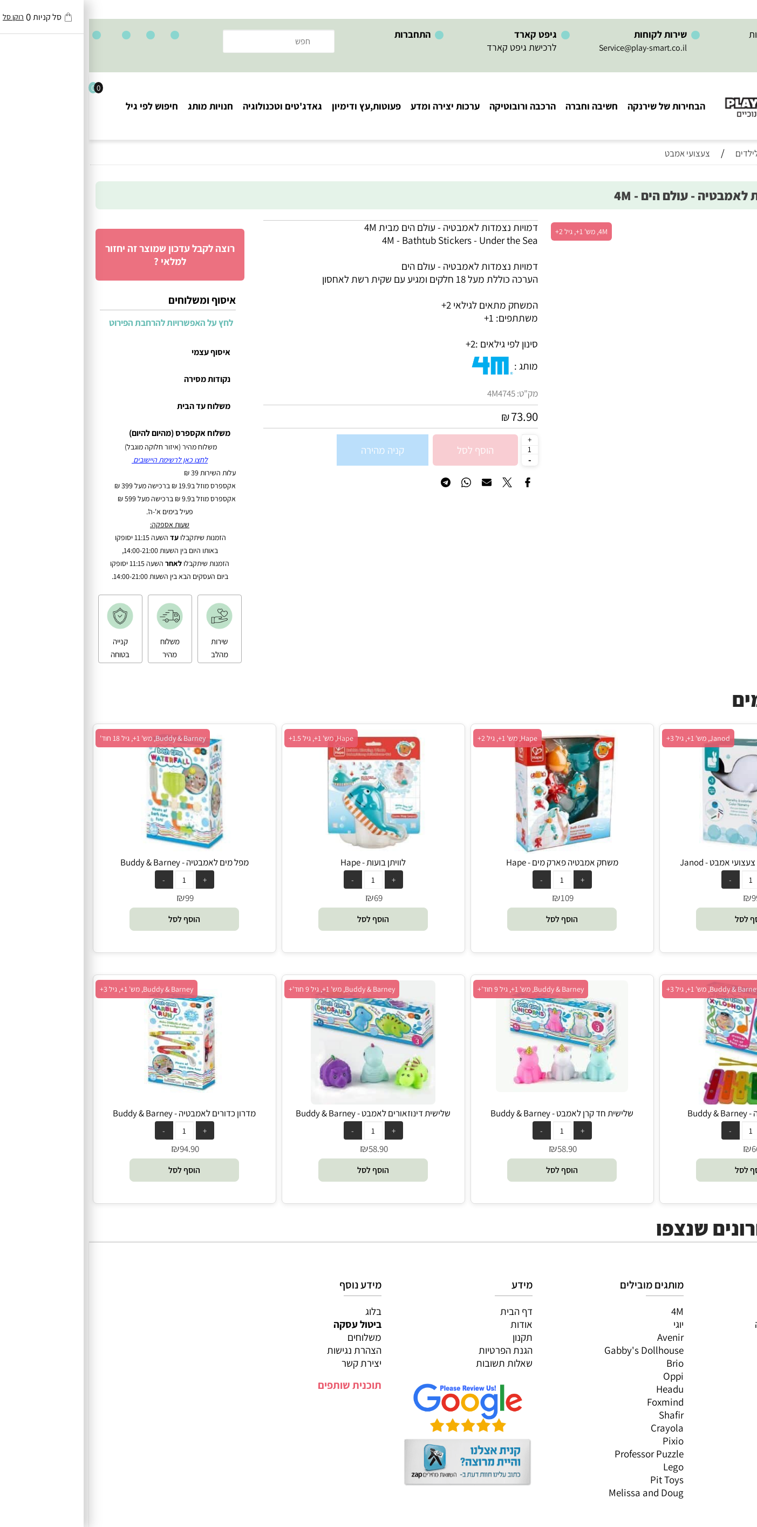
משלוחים (275, 1337)
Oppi (584, 1375)
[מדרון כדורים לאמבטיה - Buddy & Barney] (95, 1095)
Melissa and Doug (557, 1492)
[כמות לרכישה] (441, 449)
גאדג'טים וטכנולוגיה (193, 106)
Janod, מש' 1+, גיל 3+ (609, 738)
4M (588, 1311)
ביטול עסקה (268, 1324)
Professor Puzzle (560, 1453)
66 (667, 1149)
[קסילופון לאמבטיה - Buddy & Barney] (661, 1100)
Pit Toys (578, 1479)
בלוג (284, 1311)
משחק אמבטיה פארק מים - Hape (473, 862)
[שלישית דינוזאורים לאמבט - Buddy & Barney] (284, 1100)
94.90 (100, 1149)
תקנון (434, 1337)
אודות (432, 1324)
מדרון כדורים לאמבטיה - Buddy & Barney (95, 1113)
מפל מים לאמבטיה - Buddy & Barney (95, 862)
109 (478, 898)
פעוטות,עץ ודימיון (277, 106)
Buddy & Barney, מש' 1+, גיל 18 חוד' (64, 738)
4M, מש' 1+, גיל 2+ (492, 231)
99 (667, 898)
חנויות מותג (121, 106)
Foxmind (576, 1401)
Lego (584, 1466)
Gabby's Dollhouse (555, 1350)
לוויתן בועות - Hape (284, 862)
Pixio (584, 1440)
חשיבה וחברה (502, 106)
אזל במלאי (727, 226)
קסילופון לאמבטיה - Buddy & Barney (662, 1113)
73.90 (435, 416)
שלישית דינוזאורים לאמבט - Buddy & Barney (284, 1113)
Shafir (582, 1414)
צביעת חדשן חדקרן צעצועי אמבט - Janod (662, 862)
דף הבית (427, 1311)
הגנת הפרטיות (417, 1350)
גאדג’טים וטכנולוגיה (708, 1375)
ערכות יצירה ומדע (356, 106)
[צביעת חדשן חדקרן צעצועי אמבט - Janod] (662, 849)
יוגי (589, 1324)
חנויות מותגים (720, 1388)
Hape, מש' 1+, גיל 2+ (418, 738)
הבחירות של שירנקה (577, 106)
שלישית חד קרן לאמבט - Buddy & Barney (472, 1113)
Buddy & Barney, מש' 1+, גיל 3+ (624, 989)
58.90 (478, 1149)
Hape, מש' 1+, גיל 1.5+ (232, 738)
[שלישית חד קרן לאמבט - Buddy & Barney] (473, 1088)
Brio (586, 1362)
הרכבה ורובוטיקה (433, 106)
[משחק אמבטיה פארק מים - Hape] (473, 849)
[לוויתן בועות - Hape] (284, 849)
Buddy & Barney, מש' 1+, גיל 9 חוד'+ (441, 989)
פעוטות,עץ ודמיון (714, 1362)
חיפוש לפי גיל (63, 106)
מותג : (437, 365)
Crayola (578, 1427)
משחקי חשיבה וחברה (706, 1324)
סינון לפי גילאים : (417, 343)
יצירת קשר (272, 1362)
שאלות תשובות (415, 1362)
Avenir (581, 1337)
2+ (381, 343)
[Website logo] (692, 97)
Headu (581, 1388)
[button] (662, 919)
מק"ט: (438, 393)
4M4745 (412, 393)
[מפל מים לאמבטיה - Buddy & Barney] (95, 849)
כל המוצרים (723, 1311)
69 (289, 898)
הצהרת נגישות (265, 1350)
